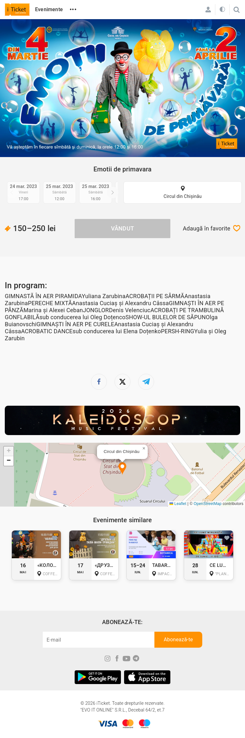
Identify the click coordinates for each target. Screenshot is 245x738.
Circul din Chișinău (183, 196)
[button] (122, 468)
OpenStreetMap (207, 503)
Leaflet (177, 503)
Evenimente (49, 9)
